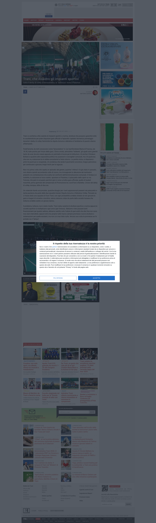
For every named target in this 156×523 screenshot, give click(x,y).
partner (54, 247)
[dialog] (78, 261)
